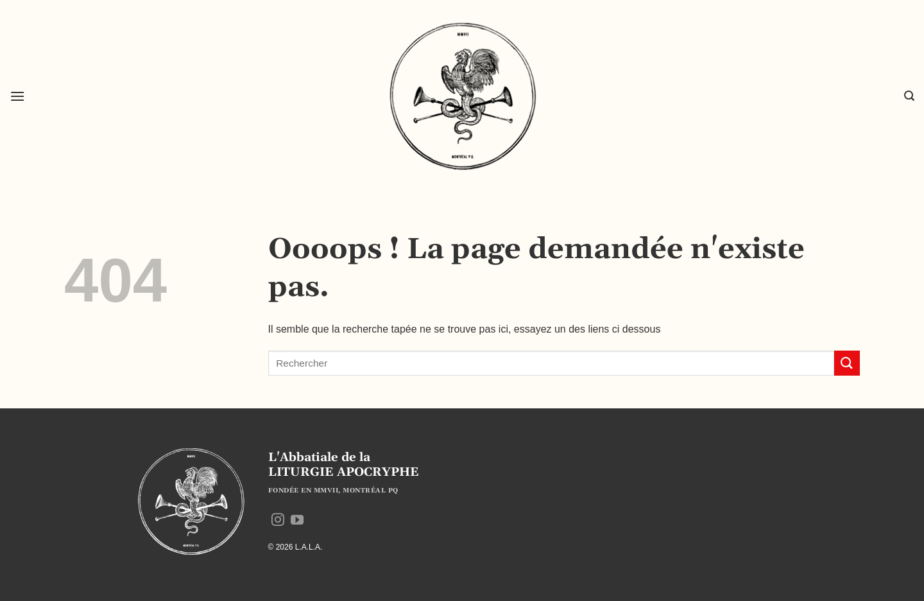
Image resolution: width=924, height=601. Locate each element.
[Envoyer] (847, 363)
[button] (17, 96)
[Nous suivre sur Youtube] (297, 521)
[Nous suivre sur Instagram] (277, 521)
